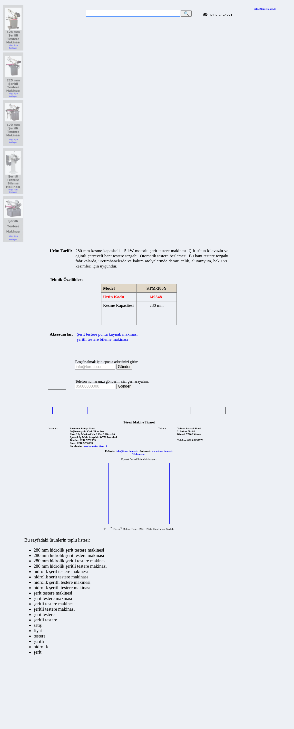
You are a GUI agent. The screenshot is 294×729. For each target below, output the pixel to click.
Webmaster (139, 453)
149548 (155, 296)
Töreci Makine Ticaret (139, 422)
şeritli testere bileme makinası (102, 339)
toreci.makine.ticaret (95, 445)
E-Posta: (110, 451)
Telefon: (74, 440)
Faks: (73, 443)
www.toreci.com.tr (162, 451)
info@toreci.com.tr (265, 8)
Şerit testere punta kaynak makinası (107, 334)
